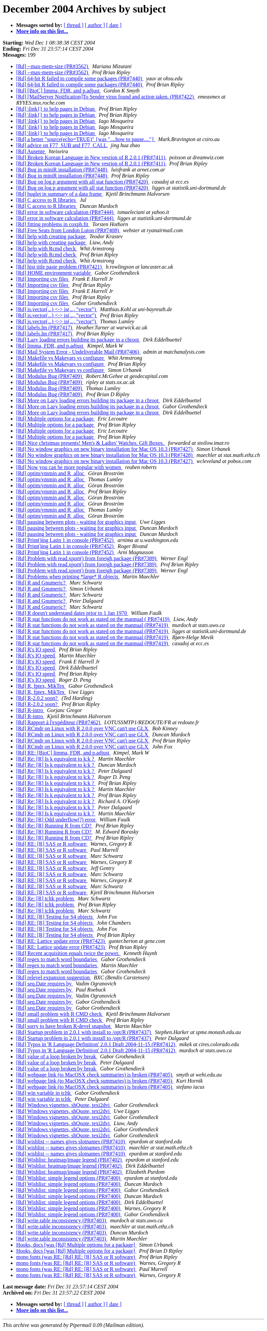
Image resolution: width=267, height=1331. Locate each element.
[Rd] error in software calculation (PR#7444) (65, 212)
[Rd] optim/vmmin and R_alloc (50, 473)
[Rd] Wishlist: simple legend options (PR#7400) (69, 1178)
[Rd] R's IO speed (36, 649)
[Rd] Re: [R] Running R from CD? (54, 826)
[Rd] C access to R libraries (46, 200)
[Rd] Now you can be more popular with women (69, 467)
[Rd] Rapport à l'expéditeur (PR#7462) (58, 722)
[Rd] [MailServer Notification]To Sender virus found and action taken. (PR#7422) (105, 97)
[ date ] (113, 25)
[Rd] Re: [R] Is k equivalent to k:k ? (55, 759)
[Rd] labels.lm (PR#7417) (44, 327)
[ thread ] (74, 25)
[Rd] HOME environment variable (54, 273)
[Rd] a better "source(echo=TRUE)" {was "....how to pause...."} (85, 139)
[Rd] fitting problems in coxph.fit (53, 224)
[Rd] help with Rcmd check (46, 248)
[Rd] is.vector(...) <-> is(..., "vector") (56, 309)
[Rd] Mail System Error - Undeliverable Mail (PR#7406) (78, 352)
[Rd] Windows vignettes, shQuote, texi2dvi (63, 1105)
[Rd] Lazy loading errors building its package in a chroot (78, 340)
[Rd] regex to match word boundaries (57, 959)
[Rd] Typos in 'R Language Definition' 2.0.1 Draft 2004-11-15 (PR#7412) (96, 1044)
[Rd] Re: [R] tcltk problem (45, 898)
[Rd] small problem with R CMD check (59, 1014)
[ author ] (95, 25)
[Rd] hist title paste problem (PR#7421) (59, 267)
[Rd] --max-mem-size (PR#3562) (52, 66)
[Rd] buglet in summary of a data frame (59, 194)
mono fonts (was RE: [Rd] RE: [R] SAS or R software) (76, 1257)
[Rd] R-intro (30, 710)
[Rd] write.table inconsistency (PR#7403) (62, 1220)
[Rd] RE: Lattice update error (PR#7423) (61, 941)
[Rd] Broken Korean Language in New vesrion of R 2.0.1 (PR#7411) (91, 157)
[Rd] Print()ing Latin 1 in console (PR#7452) (65, 540)
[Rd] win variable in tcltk (44, 1093)
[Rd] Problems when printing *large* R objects (68, 576)
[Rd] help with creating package (51, 236)
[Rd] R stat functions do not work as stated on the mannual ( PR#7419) (93, 619)
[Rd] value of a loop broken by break (56, 1056)
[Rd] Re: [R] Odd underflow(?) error (56, 819)
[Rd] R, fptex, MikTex (41, 686)
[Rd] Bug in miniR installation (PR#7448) (62, 169)
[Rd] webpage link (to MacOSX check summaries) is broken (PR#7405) (95, 1075)
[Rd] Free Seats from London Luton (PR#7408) (68, 230)
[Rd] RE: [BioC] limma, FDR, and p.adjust (63, 753)
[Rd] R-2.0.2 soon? (37, 698)
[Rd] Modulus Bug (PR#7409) (49, 376)
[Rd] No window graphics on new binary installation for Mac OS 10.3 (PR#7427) (105, 449)
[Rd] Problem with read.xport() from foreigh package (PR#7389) (87, 558)
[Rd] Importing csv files (42, 279)
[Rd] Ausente (31, 151)
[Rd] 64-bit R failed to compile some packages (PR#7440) (79, 78)
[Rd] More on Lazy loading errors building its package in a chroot (88, 400)
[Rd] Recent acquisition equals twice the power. (68, 953)
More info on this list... (42, 31)
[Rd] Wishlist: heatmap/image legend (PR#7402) (69, 1160)
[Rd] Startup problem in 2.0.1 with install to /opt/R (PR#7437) (84, 1032)
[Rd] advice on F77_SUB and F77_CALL (62, 145)
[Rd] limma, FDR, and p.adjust (50, 346)
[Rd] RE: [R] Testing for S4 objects (55, 917)
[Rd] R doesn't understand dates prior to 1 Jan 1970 (72, 613)
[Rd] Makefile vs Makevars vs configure (60, 358)
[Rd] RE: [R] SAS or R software (52, 844)
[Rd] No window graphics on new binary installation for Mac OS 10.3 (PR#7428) (105, 455)
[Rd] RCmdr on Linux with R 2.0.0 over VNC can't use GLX (82, 728)
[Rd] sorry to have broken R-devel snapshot (64, 1026)
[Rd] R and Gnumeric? (41, 583)
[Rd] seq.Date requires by (44, 983)
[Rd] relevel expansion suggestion (53, 977)
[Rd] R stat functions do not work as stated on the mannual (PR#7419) (93, 625)
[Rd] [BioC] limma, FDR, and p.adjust (58, 90)
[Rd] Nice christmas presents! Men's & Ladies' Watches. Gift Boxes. (90, 443)
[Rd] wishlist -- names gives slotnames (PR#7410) (71, 1141)
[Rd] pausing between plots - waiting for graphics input (76, 522)
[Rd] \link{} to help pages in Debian (56, 109)
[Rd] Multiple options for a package (55, 419)
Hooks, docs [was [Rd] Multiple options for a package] (76, 1245)
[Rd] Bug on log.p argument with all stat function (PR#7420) (82, 182)
